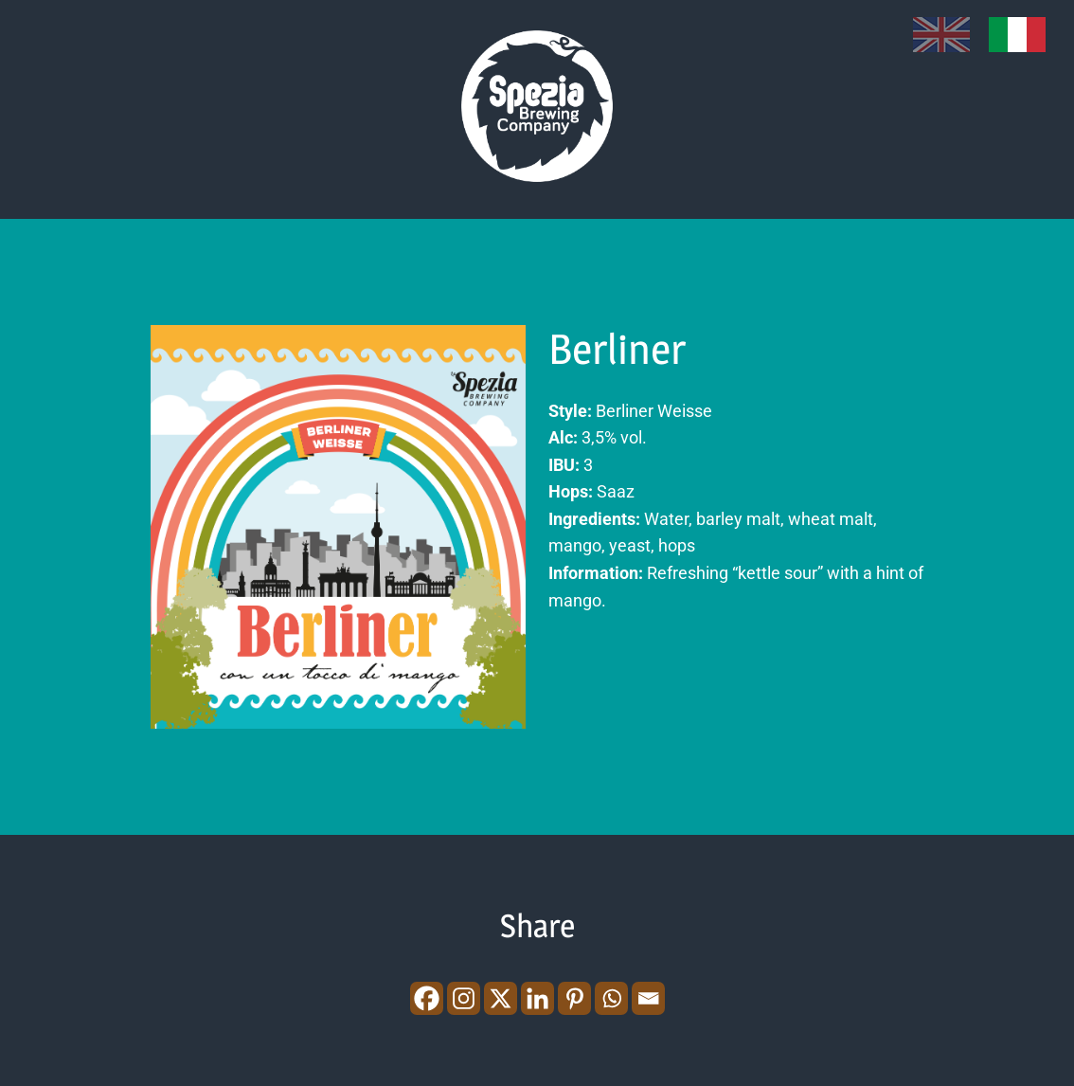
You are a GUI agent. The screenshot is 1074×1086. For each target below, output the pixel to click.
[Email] (648, 998)
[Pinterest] (574, 998)
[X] (500, 998)
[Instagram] (463, 998)
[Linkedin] (537, 998)
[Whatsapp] (611, 998)
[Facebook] (426, 998)
